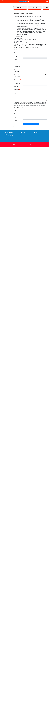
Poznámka (16, 97)
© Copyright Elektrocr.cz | (16, 144)
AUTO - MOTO (34, 7)
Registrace (24, 4)
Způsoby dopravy (9, 135)
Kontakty (31, 4)
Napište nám (38, 137)
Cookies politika (39, 139)
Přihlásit (17, 4)
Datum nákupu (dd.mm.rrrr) (17, 75)
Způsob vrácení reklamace (16, 88)
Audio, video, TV (20, 7)
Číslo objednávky (16, 70)
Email (15, 59)
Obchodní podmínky (9, 137)
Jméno (15, 52)
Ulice (15, 110)
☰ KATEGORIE (2, 1)
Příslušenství (17, 83)
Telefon (16, 63)
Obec (15, 120)
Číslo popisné (17, 113)
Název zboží (17, 79)
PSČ (15, 117)
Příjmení (16, 56)
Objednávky (23, 137)
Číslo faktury (17, 66)
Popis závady (17, 93)
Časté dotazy (23, 139)
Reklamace (22, 135)
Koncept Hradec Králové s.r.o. (34, 144)
